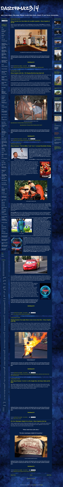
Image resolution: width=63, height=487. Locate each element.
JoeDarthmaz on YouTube (4, 126)
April (4, 296)
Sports (3, 187)
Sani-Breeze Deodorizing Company (56, 128)
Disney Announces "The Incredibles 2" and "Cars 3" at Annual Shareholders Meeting (31, 146)
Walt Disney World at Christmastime (4, 236)
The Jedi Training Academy (4, 217)
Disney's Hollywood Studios (33, 374)
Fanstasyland (4, 100)
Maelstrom (3, 134)
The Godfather (4, 209)
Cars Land (3, 39)
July (4, 291)
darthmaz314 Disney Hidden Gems (4, 47)
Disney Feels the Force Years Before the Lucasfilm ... (4, 307)
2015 (4, 274)
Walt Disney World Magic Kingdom (4, 240)
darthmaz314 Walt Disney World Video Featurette (4, 61)
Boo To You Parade (3, 35)
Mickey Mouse (31, 67)
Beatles (3, 33)
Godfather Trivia (4, 119)
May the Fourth (4, 138)
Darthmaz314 (31, 62)
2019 (4, 268)
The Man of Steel (4, 222)
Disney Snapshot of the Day (4, 72)
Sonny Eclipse (4, 182)
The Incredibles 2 (27, 314)
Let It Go (19, 418)
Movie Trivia (3, 150)
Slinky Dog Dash (4, 180)
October (4, 283)
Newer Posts (13, 475)
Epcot (28, 140)
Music (3, 156)
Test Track (3, 205)
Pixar (2, 172)
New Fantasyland (4, 158)
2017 (4, 271)
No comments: (25, 65)
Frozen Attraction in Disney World (4, 111)
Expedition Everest (3, 98)
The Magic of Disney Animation (4, 219)
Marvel (3, 136)
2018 (4, 269)
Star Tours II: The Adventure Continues (4, 189)
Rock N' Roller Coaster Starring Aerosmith (4, 175)
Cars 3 (14, 314)
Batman (3, 29)
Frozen (17, 418)
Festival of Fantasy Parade (4, 102)
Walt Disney (3, 231)
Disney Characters (4, 66)
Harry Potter (3, 122)
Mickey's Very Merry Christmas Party (4, 145)
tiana (2, 225)
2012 (4, 409)
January (4, 405)
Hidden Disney (4, 123)
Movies (3, 152)
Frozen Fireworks (4, 114)
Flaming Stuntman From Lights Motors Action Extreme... (4, 358)
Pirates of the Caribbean (4, 170)
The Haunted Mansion (4, 212)
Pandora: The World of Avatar (4, 167)
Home (31, 475)
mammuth (34, 484)
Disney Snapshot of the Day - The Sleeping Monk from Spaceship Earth (27, 73)
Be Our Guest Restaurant (4, 31)
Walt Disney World (41, 67)
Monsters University (21, 314)
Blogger (41, 484)
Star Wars (35, 67)
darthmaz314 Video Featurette (4, 57)
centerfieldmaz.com (57, 125)
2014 (4, 275)
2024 (4, 261)
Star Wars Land (4, 193)
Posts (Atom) (33, 478)
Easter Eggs (3, 87)
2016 (4, 272)
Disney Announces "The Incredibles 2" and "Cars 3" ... (4, 341)
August (5, 289)
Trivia (2, 230)
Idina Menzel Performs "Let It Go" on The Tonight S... (4, 374)
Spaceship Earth (31, 140)
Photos (3, 256)
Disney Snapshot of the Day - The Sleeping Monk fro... (4, 324)
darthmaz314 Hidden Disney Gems (4, 54)
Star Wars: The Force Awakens (4, 197)
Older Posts (49, 475)
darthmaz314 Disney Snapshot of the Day (19, 67)
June (4, 292)
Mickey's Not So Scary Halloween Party (4, 142)
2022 (4, 264)
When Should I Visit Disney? (4, 249)
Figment (3, 105)
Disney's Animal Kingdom (4, 77)
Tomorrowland (4, 226)
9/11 (2, 27)
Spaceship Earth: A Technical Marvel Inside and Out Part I (21, 122)
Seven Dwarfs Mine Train (4, 178)
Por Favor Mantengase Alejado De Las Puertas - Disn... (4, 391)
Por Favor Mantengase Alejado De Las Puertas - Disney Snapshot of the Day (28, 421)
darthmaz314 (20, 8)
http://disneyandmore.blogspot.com (57, 143)
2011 (4, 410)
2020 (4, 267)
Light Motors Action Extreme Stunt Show (4, 132)
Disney (28, 67)
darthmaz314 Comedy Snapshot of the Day (4, 44)
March (5, 298)
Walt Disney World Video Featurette (4, 246)
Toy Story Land (4, 228)
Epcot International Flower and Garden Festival (4, 92)
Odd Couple (3, 162)
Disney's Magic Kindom (4, 83)
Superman (3, 202)
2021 (4, 265)
